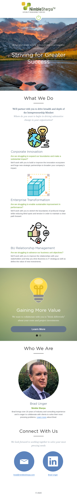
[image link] (24, 461)
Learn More (38, 329)
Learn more (42, 417)
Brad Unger (53, 475)
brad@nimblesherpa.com (24, 475)
